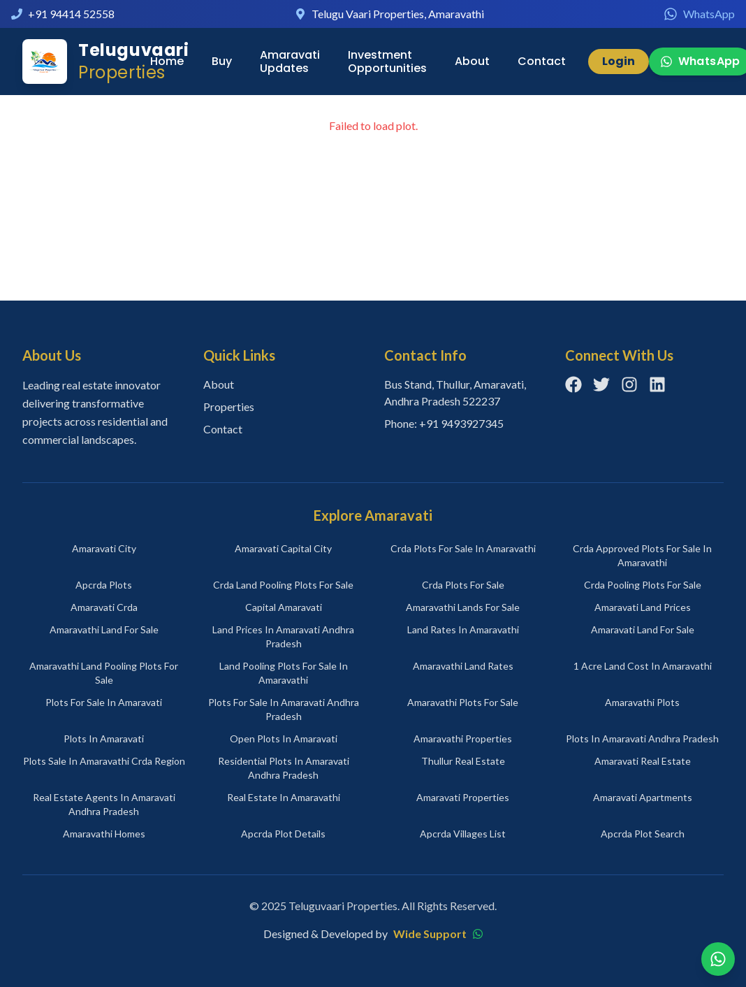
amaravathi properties (463, 738)
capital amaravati (283, 607)
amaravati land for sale (642, 629)
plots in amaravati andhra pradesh (642, 738)
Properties (228, 406)
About (472, 61)
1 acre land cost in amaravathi (642, 666)
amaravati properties (462, 797)
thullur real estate (463, 761)
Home (167, 61)
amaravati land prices (642, 607)
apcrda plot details (283, 834)
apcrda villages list (463, 834)
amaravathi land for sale (104, 629)
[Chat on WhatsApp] (718, 959)
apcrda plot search (643, 834)
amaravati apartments (642, 797)
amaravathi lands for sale (463, 607)
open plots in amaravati (283, 738)
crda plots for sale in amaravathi (463, 548)
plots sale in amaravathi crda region (104, 761)
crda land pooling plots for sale (283, 585)
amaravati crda (104, 607)
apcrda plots (103, 585)
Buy (222, 61)
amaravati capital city (283, 548)
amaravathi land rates (463, 666)
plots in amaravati (104, 738)
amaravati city (104, 548)
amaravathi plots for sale (462, 702)
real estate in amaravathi (283, 797)
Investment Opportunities (387, 61)
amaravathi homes (104, 834)
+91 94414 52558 (71, 13)
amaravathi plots (642, 702)
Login (618, 61)
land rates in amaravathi (463, 629)
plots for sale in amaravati (103, 702)
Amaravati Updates (290, 61)
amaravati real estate (642, 761)
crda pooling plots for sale (642, 585)
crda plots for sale (463, 585)
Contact (542, 61)
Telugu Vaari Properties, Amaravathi (398, 13)
